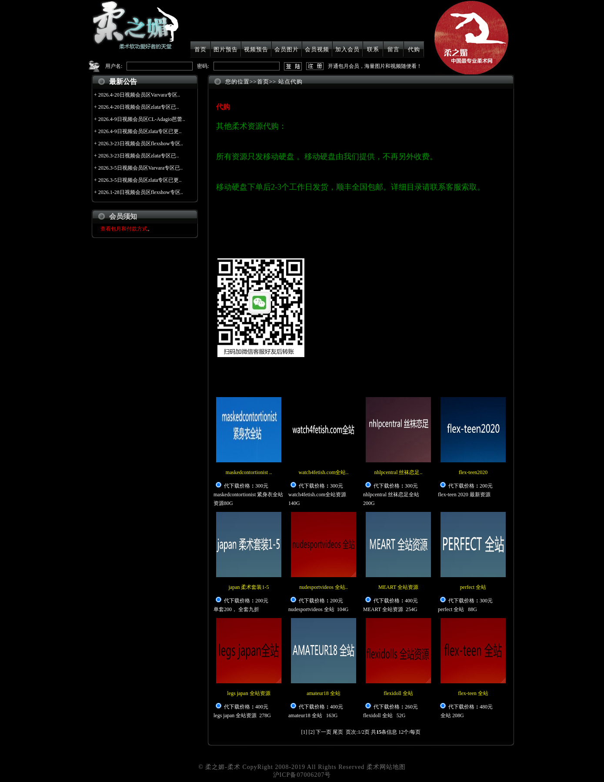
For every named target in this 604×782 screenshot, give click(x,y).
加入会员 (347, 49)
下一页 (323, 732)
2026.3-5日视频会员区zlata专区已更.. (140, 180)
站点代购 (290, 81)
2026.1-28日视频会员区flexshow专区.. (140, 192)
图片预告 (226, 49)
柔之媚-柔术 (222, 767)
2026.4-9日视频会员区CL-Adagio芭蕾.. (141, 119)
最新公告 (123, 81)
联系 (373, 49)
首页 (200, 49)
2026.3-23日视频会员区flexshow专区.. (140, 143)
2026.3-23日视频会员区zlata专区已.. (138, 156)
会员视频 (317, 49)
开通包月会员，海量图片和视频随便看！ (375, 66)
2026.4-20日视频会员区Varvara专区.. (139, 95)
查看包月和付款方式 (123, 229)
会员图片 (286, 49)
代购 (414, 49)
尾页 (338, 732)
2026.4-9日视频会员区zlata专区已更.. (140, 131)
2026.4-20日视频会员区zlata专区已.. (138, 107)
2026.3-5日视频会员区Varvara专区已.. (140, 168)
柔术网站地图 (386, 767)
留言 (393, 49)
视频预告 (256, 49)
